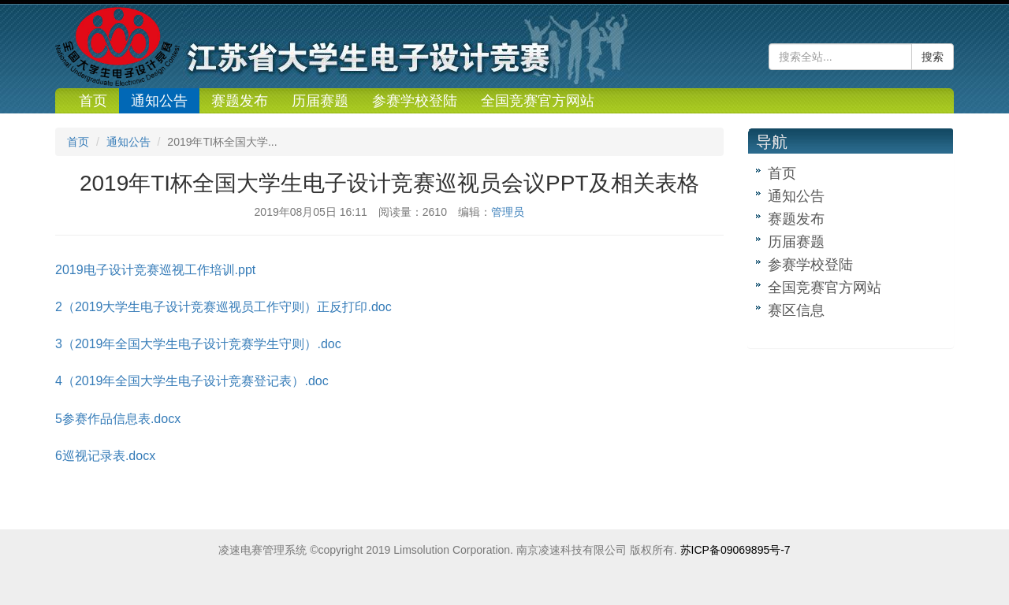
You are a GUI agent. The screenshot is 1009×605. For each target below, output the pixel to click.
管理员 (507, 212)
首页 (93, 101)
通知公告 (159, 101)
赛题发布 (239, 101)
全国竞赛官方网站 (537, 101)
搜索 (933, 56)
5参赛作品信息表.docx (118, 418)
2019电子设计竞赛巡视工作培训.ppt (155, 270)
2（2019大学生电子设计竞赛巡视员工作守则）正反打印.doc (223, 307)
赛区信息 (796, 310)
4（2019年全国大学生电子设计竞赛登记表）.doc (192, 381)
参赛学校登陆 (414, 101)
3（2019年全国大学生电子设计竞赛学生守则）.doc (198, 344)
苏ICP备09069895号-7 (735, 550)
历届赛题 (320, 101)
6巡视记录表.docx (105, 455)
